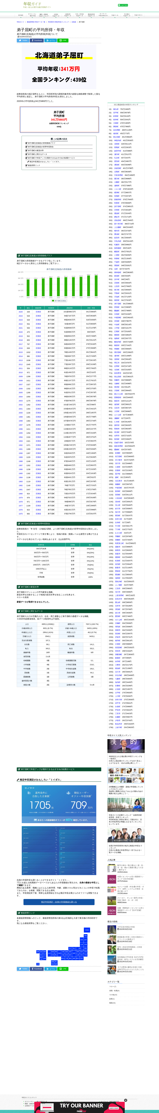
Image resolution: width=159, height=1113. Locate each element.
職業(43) (112, 1003)
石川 (70, 948)
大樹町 (116, 123)
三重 (66, 958)
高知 (52, 964)
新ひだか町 (118, 394)
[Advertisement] (59, 188)
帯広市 (116, 363)
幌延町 (116, 252)
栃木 (81, 951)
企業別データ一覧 (31, 1106)
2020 (21, 332)
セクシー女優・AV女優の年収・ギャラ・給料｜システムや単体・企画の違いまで (130, 889)
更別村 (116, 161)
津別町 (117, 609)
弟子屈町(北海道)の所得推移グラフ (41, 143)
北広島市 (118, 481)
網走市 (116, 217)
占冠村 (117, 689)
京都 (63, 951)
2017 (21, 344)
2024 (21, 316)
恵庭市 (117, 554)
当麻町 (116, 384)
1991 (21, 449)
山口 (49, 953)
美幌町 (117, 540)
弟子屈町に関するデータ (37, 154)
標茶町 (116, 335)
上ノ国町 (118, 585)
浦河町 (116, 356)
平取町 (116, 293)
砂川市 (117, 509)
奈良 (66, 955)
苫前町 (116, 283)
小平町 (116, 328)
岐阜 (70, 955)
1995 (21, 433)
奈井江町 (118, 519)
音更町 (117, 470)
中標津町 (117, 318)
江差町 (117, 467)
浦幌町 (116, 418)
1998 (21, 421)
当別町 (116, 370)
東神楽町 (117, 272)
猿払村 (116, 109)
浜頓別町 (117, 168)
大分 (44, 955)
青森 (85, 935)
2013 (21, 360)
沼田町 (116, 144)
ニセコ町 (117, 189)
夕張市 (117, 720)
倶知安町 (117, 220)
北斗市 (117, 672)
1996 (21, 429)
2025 (21, 312)
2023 (21, 320)
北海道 (74, 22)
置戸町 (117, 474)
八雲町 (116, 255)
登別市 (117, 651)
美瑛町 (117, 495)
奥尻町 (116, 300)
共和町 (116, 210)
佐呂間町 (116, 130)
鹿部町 (117, 557)
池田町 (117, 578)
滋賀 (66, 951)
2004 (21, 397)
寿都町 (116, 349)
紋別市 (116, 238)
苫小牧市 (118, 460)
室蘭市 (116, 380)
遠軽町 (116, 186)
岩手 (85, 939)
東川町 (116, 290)
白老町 (117, 707)
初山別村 (117, 377)
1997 (21, 425)
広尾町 (116, 331)
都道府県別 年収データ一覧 (36, 22)
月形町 (116, 390)
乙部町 (117, 644)
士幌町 (116, 182)
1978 (21, 502)
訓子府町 (117, 206)
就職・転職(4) (114, 991)
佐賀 (41, 951)
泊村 (116, 269)
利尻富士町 (119, 543)
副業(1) (112, 999)
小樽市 (117, 665)
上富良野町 (119, 595)
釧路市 (117, 568)
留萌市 (117, 550)
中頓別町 (118, 488)
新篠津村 (117, 199)
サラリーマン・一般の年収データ (36, 1101)
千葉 (85, 955)
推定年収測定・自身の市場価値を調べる (59, 902)
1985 (21, 473)
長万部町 (118, 456)
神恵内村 (117, 140)
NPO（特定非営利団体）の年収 (129, 947)
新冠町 (116, 276)
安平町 (116, 113)
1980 (21, 494)
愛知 (70, 958)
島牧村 (116, 429)
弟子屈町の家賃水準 (36, 150)
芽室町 (116, 307)
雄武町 (116, 133)
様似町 (117, 668)
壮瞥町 (117, 686)
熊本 (41, 955)
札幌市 (116, 245)
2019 (21, 336)
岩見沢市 (118, 599)
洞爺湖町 (118, 654)
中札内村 (117, 241)
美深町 (117, 634)
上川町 (117, 696)
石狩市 (117, 606)
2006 (21, 389)
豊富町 (117, 571)
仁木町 (116, 422)
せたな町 (118, 620)
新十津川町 (118, 224)
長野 (74, 953)
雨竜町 (116, 147)
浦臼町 (116, 154)
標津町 (116, 193)
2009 (21, 376)
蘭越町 (116, 311)
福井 (70, 951)
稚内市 (116, 231)
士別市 (116, 286)
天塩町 (116, 297)
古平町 (117, 693)
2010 (21, 372)
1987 (21, 465)
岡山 (56, 955)
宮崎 (44, 958)
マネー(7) (112, 986)
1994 (21, 437)
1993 (21, 441)
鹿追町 (116, 213)
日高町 (116, 314)
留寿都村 (117, 248)
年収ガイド (20, 22)
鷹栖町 (116, 450)
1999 (21, 417)
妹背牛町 (117, 151)
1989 (21, 457)
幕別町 (117, 515)
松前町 (117, 561)
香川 (56, 961)
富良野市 (117, 373)
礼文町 (116, 158)
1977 (21, 506)
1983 (21, 482)
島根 (52, 951)
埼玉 (81, 955)
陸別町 (116, 439)
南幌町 (117, 484)
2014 (21, 356)
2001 (21, 409)
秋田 (81, 939)
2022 (21, 324)
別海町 (116, 196)
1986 (21, 469)
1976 (21, 510)
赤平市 (117, 703)
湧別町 (116, 165)
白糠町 (117, 717)
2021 (21, 328)
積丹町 (117, 641)
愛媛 (52, 961)
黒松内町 (118, 581)
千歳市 (116, 262)
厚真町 (116, 265)
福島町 (116, 338)
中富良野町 (118, 175)
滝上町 (117, 505)
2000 (21, 413)
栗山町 (117, 602)
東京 (81, 958)
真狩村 (116, 425)
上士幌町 (117, 227)
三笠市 (117, 713)
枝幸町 (116, 120)
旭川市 (117, 512)
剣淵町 (117, 453)
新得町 (117, 491)
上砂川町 (118, 727)
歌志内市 (118, 724)
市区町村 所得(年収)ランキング (58, 22)
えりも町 (117, 415)
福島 (85, 948)
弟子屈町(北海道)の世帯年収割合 (40, 147)
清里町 (116, 359)
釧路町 (117, 658)
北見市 (116, 408)
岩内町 (117, 564)
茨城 (85, 951)
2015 (21, 352)
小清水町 (118, 498)
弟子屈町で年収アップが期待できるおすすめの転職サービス (51, 158)
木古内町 (118, 675)
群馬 (78, 951)
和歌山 (63, 958)
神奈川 (78, 958)
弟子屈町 (117, 304)
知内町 (117, 682)
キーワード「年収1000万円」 (110, 1101)
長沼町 (116, 432)
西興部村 (117, 397)
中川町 (117, 526)
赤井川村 (118, 700)
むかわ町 (118, 533)
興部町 (116, 127)
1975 (21, 514)
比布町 (117, 522)
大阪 (63, 955)
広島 (52, 955)
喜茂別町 (118, 647)
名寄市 (116, 436)
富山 (74, 948)
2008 (21, 381)
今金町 (116, 324)
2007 (21, 385)
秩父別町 (116, 137)
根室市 (116, 401)
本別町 (116, 321)
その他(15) (113, 995)
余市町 (117, 661)
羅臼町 (116, 179)
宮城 (85, 944)
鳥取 (56, 951)
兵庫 (59, 953)
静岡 (74, 958)
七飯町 (117, 679)
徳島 (56, 964)
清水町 (117, 502)
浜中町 (116, 279)
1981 (21, 490)
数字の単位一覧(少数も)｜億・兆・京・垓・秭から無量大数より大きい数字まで (131, 867)
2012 (21, 364)
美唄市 (117, 630)
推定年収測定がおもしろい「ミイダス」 (45, 162)
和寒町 (116, 258)
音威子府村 (118, 443)
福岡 (44, 951)
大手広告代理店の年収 (126, 927)
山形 (81, 944)
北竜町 (116, 172)
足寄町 (116, 366)
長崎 (38, 951)
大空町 (116, 411)
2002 (21, 405)
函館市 (117, 547)
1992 (21, 445)
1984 (21, 477)
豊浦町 (117, 575)
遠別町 (116, 404)
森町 (117, 477)
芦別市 (117, 710)
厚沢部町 (117, 352)
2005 (21, 393)
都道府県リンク (34, 165)
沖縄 (38, 964)
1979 (21, 498)
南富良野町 (118, 446)
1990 (21, 453)
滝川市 (117, 592)
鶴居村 (116, 345)
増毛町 (117, 627)
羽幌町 (117, 536)
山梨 (78, 955)
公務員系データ (68, 1101)
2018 (21, 340)
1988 (21, 461)
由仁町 (117, 613)
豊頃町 (116, 234)
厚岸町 (116, 387)
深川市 (117, 463)
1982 (21, 485)
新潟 (80, 948)
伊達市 (117, 637)
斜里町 (116, 116)
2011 (21, 368)
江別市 (117, 588)
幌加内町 (117, 342)
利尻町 (116, 203)
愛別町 (117, 616)
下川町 (117, 529)
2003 (21, 401)
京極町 (117, 623)
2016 (21, 348)
